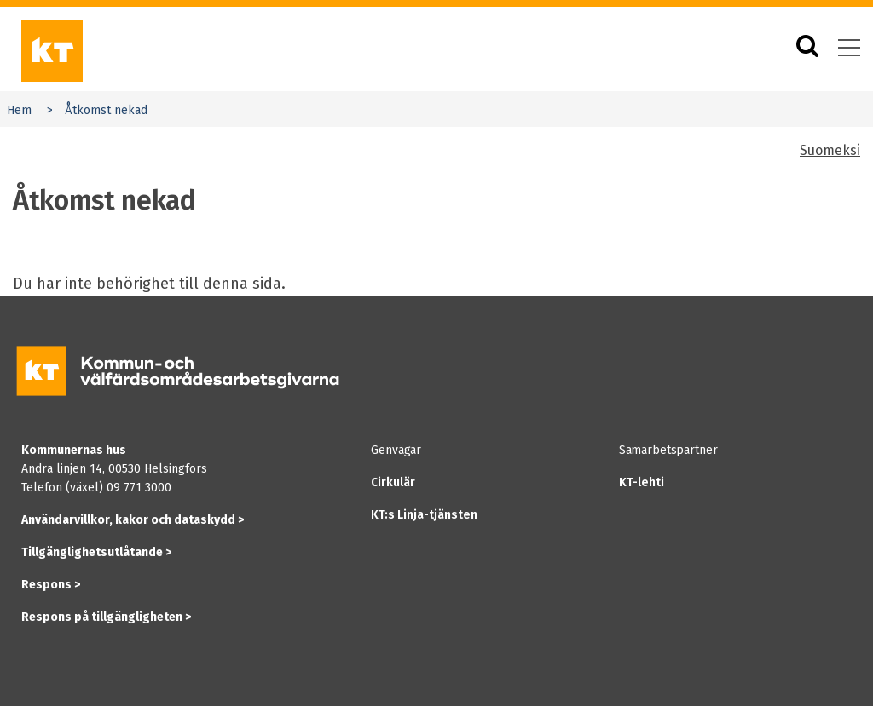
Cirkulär (393, 482)
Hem (19, 110)
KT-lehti (641, 482)
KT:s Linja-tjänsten (424, 515)
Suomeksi (830, 150)
